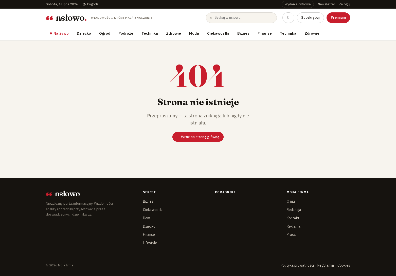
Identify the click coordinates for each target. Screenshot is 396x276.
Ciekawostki (218, 33)
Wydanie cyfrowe (298, 4)
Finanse (265, 33)
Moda (194, 33)
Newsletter (326, 4)
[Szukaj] (243, 18)
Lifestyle (150, 243)
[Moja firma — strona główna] (99, 17)
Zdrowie (173, 33)
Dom (146, 218)
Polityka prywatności (297, 265)
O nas (291, 201)
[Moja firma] (90, 194)
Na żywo (61, 33)
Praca (291, 234)
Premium (338, 17)
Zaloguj (344, 4)
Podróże (125, 33)
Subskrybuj (310, 17)
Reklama (293, 226)
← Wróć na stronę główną (198, 137)
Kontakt (293, 218)
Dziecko (84, 33)
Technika (149, 33)
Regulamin (325, 265)
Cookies (343, 265)
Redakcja (294, 209)
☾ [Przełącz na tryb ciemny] (288, 17)
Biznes (243, 33)
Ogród (104, 33)
